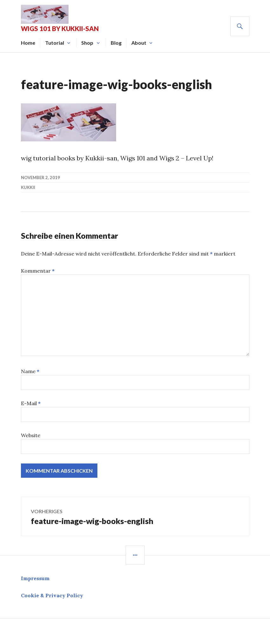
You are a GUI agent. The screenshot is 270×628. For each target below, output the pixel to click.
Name (30, 371)
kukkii (28, 187)
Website (30, 435)
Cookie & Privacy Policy (52, 595)
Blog (116, 43)
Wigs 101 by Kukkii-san (60, 28)
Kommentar (38, 271)
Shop (87, 43)
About (138, 43)
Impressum (35, 578)
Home (28, 43)
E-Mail (31, 403)
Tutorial (54, 43)
